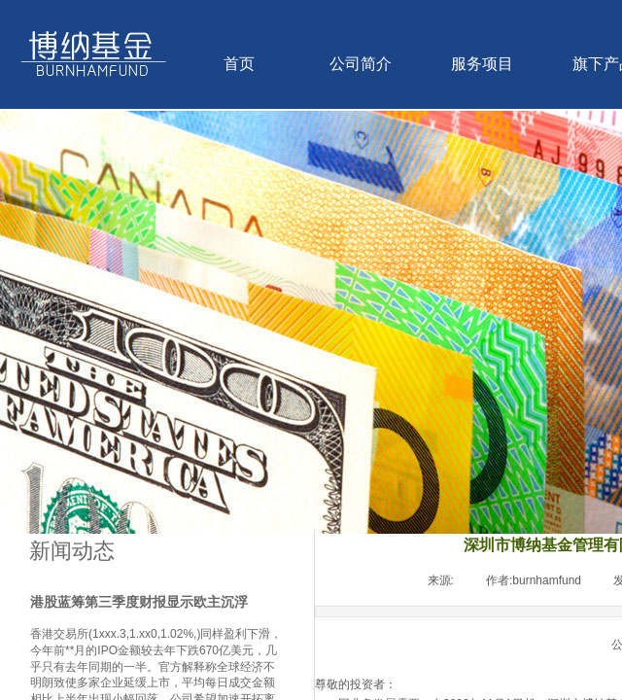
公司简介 (360, 63)
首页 (239, 63)
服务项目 (482, 63)
